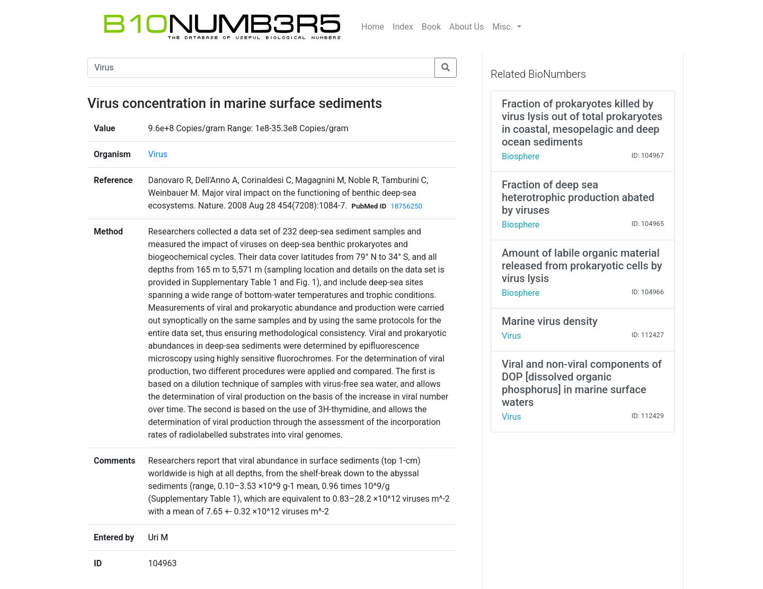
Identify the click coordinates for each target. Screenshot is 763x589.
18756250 (406, 206)
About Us (466, 27)
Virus (157, 154)
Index (403, 27)
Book (431, 27)
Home (372, 27)
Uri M (158, 537)
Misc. (503, 27)
